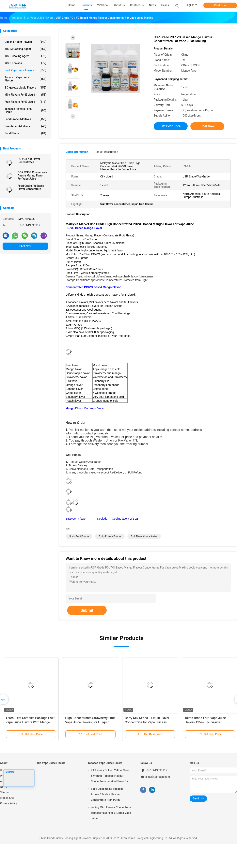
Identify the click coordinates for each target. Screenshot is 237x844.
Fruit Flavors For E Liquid (25, 102)
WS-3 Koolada (25, 63)
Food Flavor (25, 133)
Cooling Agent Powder (25, 42)
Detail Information (77, 151)
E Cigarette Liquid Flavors (25, 88)
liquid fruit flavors (79, 536)
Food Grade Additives (25, 119)
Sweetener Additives (25, 126)
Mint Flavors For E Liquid (25, 95)
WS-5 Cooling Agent (25, 56)
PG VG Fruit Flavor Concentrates (29, 160)
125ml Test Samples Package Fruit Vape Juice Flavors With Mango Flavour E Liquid (30, 722)
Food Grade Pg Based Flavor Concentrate (31, 187)
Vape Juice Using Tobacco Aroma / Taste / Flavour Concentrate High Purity (107, 794)
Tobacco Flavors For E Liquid (25, 110)
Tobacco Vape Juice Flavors (25, 79)
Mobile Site (7, 797)
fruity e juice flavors (110, 536)
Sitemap (5, 792)
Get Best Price (171, 126)
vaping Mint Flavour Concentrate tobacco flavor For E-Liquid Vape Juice (111, 813)
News (3, 786)
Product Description (106, 151)
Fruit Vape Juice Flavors (25, 70)
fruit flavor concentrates (144, 536)
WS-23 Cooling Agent (25, 49)
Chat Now (220, 5)
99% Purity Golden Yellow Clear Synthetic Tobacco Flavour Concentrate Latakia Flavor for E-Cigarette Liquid (111, 776)
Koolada (102, 518)
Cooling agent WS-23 (125, 518)
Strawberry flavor (77, 518)
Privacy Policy (8, 803)
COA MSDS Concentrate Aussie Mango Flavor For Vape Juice (32, 175)
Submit (87, 610)
